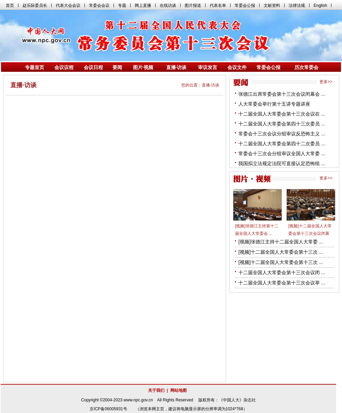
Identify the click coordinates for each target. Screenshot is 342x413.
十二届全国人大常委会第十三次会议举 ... (281, 282)
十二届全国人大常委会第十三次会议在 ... (281, 114)
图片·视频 (143, 67)
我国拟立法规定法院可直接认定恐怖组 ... (281, 163)
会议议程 (64, 67)
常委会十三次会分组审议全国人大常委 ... (281, 153)
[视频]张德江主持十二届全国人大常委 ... (280, 241)
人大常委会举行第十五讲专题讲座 (274, 104)
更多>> (325, 81)
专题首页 (34, 67)
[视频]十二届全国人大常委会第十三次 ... (280, 252)
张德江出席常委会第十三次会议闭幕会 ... (281, 94)
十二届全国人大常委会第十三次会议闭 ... (281, 272)
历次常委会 (306, 67)
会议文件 (237, 67)
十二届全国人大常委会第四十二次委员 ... (281, 143)
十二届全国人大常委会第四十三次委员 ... (281, 123)
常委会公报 (268, 67)
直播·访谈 (176, 67)
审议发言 (207, 67)
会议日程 (93, 67)
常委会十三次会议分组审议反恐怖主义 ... (281, 133)
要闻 (117, 67)
